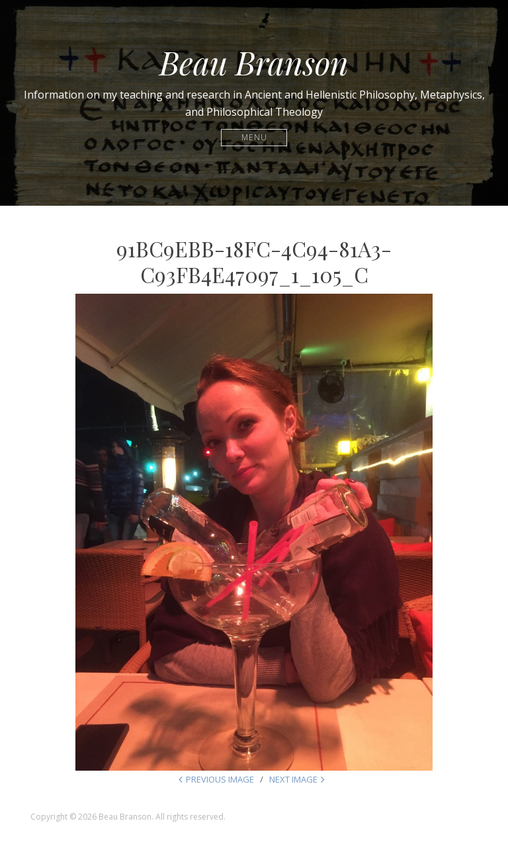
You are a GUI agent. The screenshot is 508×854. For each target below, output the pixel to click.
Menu (254, 137)
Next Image (293, 779)
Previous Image (220, 779)
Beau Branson (254, 62)
